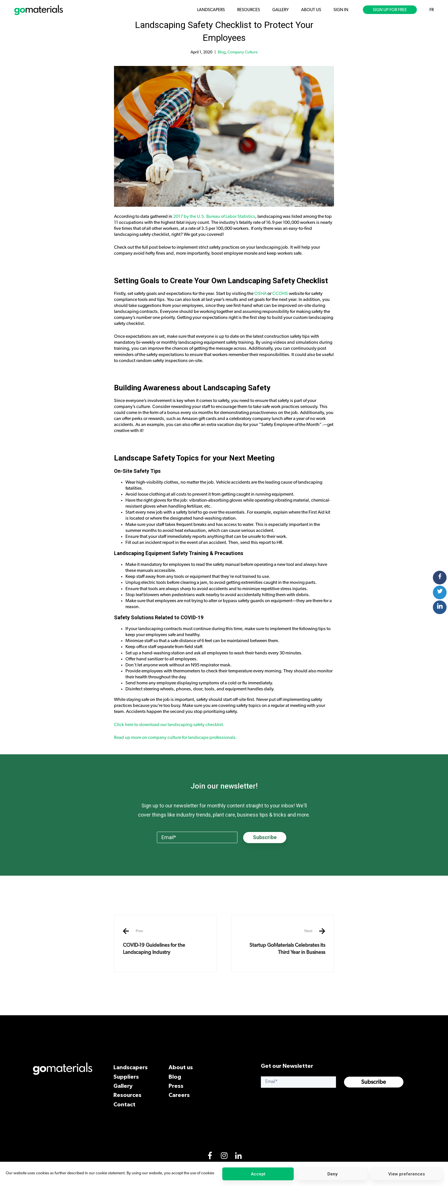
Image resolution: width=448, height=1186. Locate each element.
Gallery (123, 1085)
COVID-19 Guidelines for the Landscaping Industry (165, 941)
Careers (179, 1094)
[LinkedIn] (238, 1157)
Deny (332, 1174)
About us (181, 1067)
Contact (124, 1104)
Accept (258, 1174)
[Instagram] (224, 1157)
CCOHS (280, 293)
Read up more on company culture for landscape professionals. (176, 737)
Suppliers (126, 1076)
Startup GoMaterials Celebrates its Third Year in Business (282, 941)
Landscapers (130, 1067)
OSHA (260, 293)
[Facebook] (210, 1157)
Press (176, 1085)
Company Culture (242, 52)
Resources (127, 1094)
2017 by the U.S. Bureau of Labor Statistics (214, 216)
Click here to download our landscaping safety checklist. (169, 724)
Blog (221, 52)
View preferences (406, 1174)
